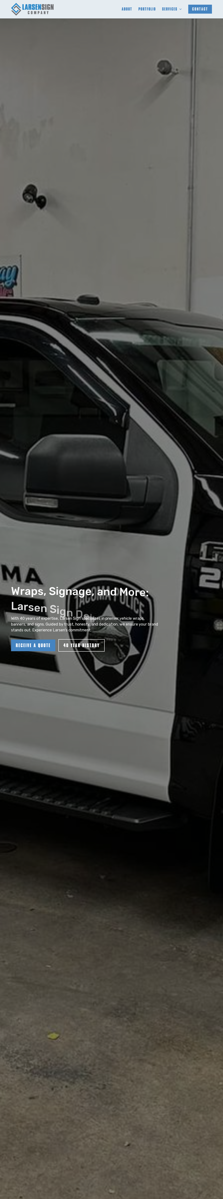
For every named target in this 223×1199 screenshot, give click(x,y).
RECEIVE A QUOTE (33, 645)
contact (200, 9)
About (127, 9)
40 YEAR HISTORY (81, 645)
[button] (172, 9)
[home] (32, 9)
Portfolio (147, 9)
